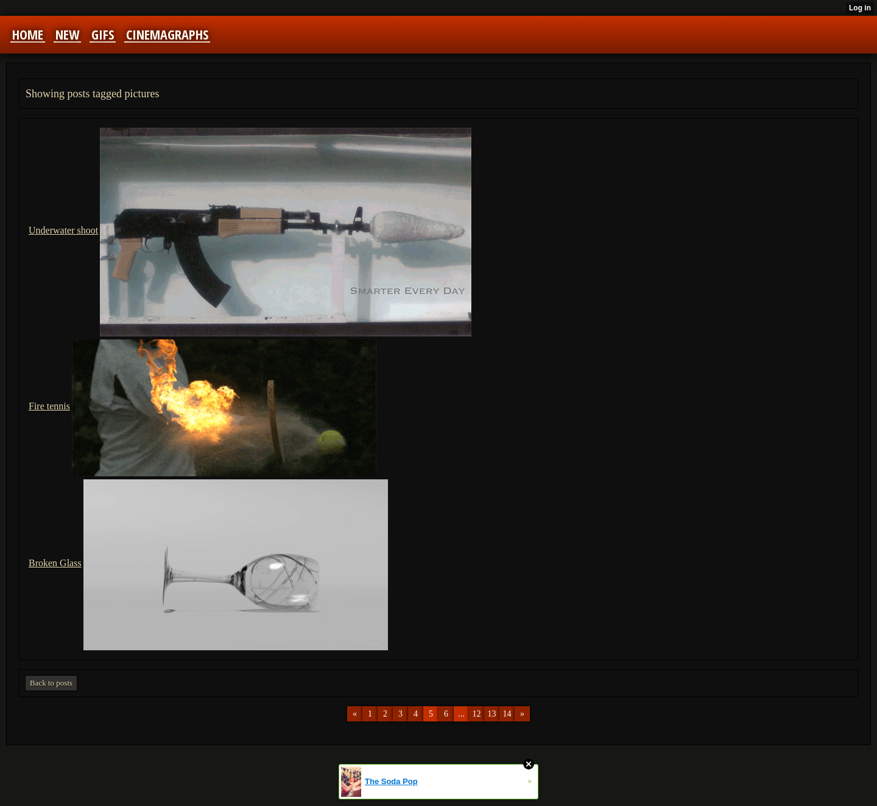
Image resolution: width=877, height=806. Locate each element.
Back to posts (51, 682)
